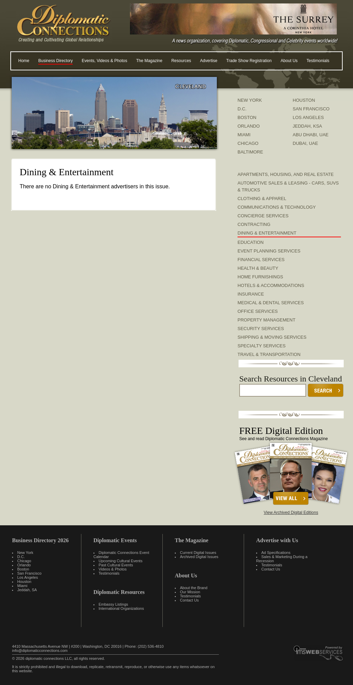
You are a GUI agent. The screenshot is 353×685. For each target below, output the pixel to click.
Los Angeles (27, 577)
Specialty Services (261, 345)
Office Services (258, 311)
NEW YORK (250, 100)
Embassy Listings (113, 604)
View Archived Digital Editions (291, 512)
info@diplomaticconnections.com (40, 650)
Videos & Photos (113, 569)
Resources (181, 60)
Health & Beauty (258, 268)
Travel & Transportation (269, 354)
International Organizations (121, 608)
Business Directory (55, 60)
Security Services (261, 328)
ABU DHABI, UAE (311, 134)
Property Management (266, 319)
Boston (23, 569)
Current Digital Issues (198, 552)
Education (251, 242)
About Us (289, 60)
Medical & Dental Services (271, 302)
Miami (22, 586)
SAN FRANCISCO (311, 108)
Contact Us (189, 600)
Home (23, 60)
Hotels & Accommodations (271, 285)
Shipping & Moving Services (272, 337)
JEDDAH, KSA (307, 126)
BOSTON (247, 117)
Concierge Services (263, 215)
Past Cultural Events (116, 565)
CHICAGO (248, 143)
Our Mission (190, 592)
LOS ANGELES (308, 117)
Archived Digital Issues (199, 557)
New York (25, 552)
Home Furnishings (260, 276)
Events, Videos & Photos (104, 60)
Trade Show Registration (249, 60)
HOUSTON (304, 100)
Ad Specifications (275, 552)
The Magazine (149, 60)
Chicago (24, 561)
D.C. (242, 108)
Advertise (208, 60)
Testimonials (317, 60)
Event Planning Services (269, 251)
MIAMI (244, 134)
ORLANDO (249, 126)
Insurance (251, 294)
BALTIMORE (250, 152)
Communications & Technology (277, 207)
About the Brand (194, 588)
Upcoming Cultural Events (120, 561)
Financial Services (261, 259)
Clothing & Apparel (262, 198)
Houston (24, 581)
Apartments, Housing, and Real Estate (286, 174)
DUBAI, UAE (305, 143)
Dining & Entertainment (267, 233)
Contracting (254, 224)
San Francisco (29, 573)
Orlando (24, 565)
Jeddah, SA (27, 590)
